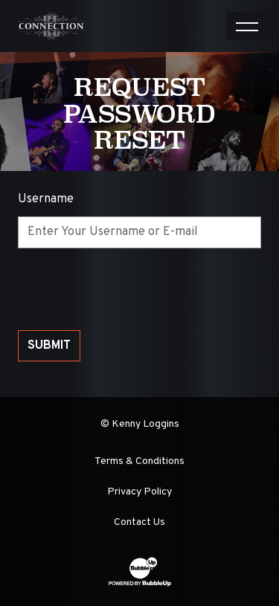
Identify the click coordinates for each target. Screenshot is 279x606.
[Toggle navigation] (247, 26)
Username (46, 199)
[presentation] (131, 289)
